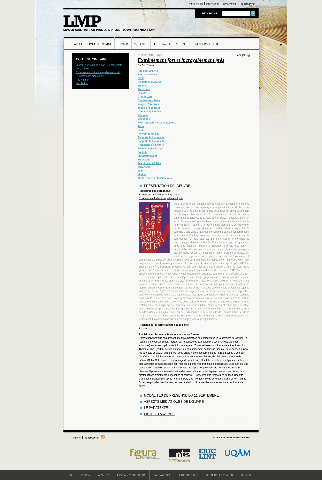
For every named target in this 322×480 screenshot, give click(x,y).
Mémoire (143, 115)
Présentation (196, 4)
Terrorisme (144, 167)
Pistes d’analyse (159, 414)
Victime (142, 174)
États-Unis (144, 89)
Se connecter (247, 4)
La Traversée (162, 475)
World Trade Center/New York (155, 178)
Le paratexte (156, 408)
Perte (141, 126)
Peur (140, 130)
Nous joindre (229, 4)
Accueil (79, 44)
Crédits (76, 438)
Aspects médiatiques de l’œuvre (174, 401)
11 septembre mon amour (90, 76)
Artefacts (141, 44)
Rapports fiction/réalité (151, 137)
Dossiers (123, 44)
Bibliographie (162, 44)
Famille (142, 93)
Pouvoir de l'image (148, 133)
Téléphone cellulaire (149, 163)
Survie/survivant (147, 156)
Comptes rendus (100, 44)
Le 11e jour (82, 83)
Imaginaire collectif (149, 107)
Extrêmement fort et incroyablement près (181, 60)
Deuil (141, 78)
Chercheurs (212, 4)
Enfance (142, 85)
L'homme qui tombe (149, 111)
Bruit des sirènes (148, 74)
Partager (240, 55)
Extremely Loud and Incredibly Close (159, 194)
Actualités (183, 44)
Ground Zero (145, 96)
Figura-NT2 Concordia (131, 475)
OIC (70, 475)
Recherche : (210, 13)
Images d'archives (148, 104)
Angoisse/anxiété (148, 70)
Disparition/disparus (149, 82)
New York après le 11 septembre (156, 122)
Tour (140, 170)
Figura (85, 475)
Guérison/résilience (149, 100)
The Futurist (82, 79)
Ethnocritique (188, 475)
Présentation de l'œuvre (167, 186)
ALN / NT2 (103, 475)
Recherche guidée (208, 44)
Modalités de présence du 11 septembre (181, 395)
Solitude (142, 152)
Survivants (144, 159)
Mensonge (144, 119)
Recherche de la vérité (151, 144)
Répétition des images (151, 148)
